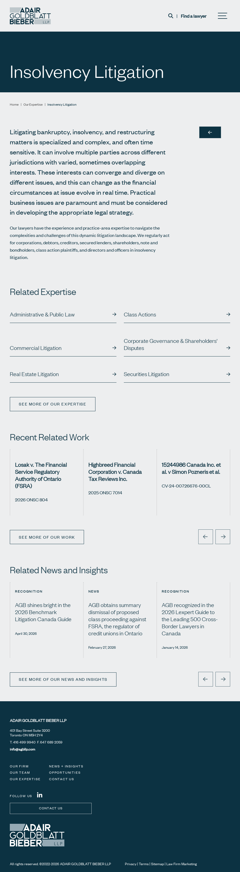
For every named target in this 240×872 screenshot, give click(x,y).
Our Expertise (33, 104)
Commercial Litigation (36, 347)
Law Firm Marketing (181, 863)
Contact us (51, 808)
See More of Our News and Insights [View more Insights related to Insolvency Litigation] (63, 679)
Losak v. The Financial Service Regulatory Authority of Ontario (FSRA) (41, 475)
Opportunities (64, 772)
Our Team (20, 772)
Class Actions (140, 314)
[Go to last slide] (205, 536)
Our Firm (19, 766)
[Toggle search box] (170, 16)
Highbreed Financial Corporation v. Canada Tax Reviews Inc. (115, 471)
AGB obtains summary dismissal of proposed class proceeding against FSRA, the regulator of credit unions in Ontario (117, 619)
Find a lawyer (193, 16)
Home (14, 104)
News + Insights (66, 766)
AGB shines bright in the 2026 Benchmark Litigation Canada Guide (43, 612)
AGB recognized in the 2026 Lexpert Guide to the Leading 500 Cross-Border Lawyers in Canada (190, 619)
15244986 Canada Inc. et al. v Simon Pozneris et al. (191, 468)
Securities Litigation (146, 373)
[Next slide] (222, 536)
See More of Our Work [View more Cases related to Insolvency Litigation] (47, 537)
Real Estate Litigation (34, 373)
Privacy (130, 863)
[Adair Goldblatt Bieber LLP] (30, 15)
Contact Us (61, 779)
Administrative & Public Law (42, 314)
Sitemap (157, 863)
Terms (144, 863)
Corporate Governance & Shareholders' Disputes (170, 344)
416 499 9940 (24, 742)
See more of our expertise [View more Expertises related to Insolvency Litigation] (53, 404)
